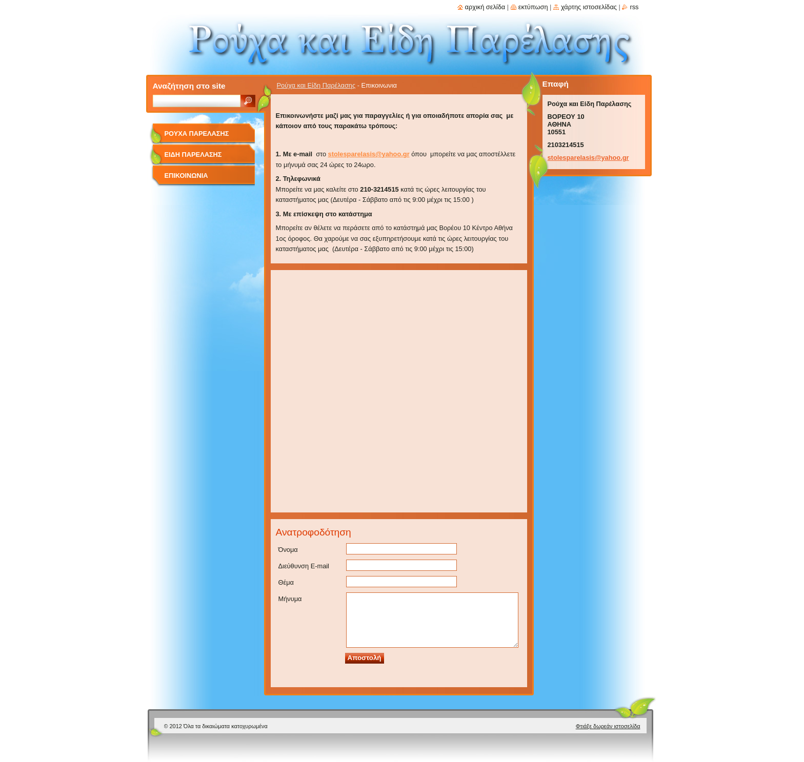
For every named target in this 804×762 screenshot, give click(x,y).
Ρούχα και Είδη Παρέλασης (316, 85)
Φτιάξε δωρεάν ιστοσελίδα (608, 726)
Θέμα (286, 582)
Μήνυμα (290, 599)
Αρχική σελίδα (485, 7)
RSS (634, 7)
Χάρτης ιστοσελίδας (589, 7)
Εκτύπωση (533, 7)
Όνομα (288, 549)
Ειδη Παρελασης (193, 154)
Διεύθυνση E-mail (303, 566)
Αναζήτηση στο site (189, 85)
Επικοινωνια (186, 175)
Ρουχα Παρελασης (197, 133)
